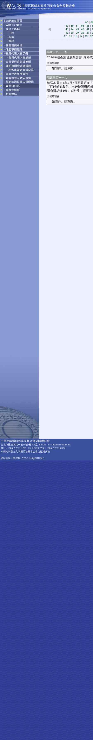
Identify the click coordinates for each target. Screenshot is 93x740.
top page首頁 (19, 20)
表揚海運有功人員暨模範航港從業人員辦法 (19, 80)
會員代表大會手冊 (19, 54)
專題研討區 (19, 86)
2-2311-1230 (20, 448)
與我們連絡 (19, 90)
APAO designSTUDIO (33, 458)
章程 (19, 41)
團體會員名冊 (19, 45)
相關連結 (19, 94)
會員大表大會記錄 (19, 58)
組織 (19, 37)
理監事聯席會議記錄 (19, 70)
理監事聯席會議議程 (19, 66)
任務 (19, 33)
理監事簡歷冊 (19, 49)
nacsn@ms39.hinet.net (59, 444)
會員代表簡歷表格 (19, 74)
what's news (19, 25)
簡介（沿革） (19, 29)
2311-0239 (33, 448)
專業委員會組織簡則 (19, 62)
